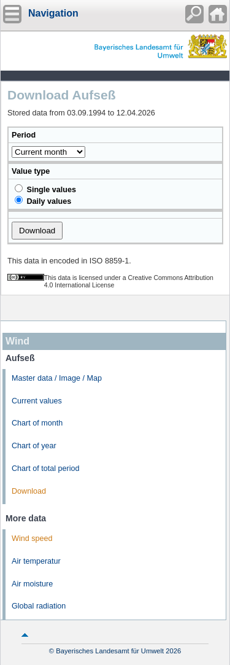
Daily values (43, 201)
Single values (45, 189)
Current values (37, 401)
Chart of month (37, 423)
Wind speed (32, 538)
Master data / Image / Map (57, 378)
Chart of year (34, 445)
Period (24, 135)
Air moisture (32, 584)
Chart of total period (46, 468)
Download (29, 491)
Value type (31, 171)
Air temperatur (36, 561)
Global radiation (39, 606)
